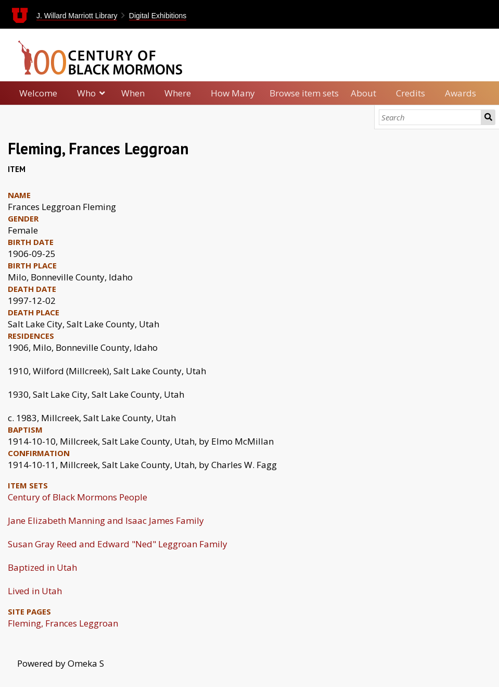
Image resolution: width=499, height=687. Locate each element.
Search (488, 117)
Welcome (38, 93)
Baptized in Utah (42, 567)
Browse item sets (304, 93)
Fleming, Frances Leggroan (63, 623)
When (133, 93)
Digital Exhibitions (158, 15)
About (363, 93)
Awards (460, 93)
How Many (233, 93)
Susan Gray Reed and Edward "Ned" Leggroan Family (117, 544)
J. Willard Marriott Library (77, 15)
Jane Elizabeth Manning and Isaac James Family (106, 520)
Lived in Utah (35, 591)
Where (177, 93)
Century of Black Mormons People (77, 497)
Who (86, 93)
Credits (410, 93)
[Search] (430, 117)
